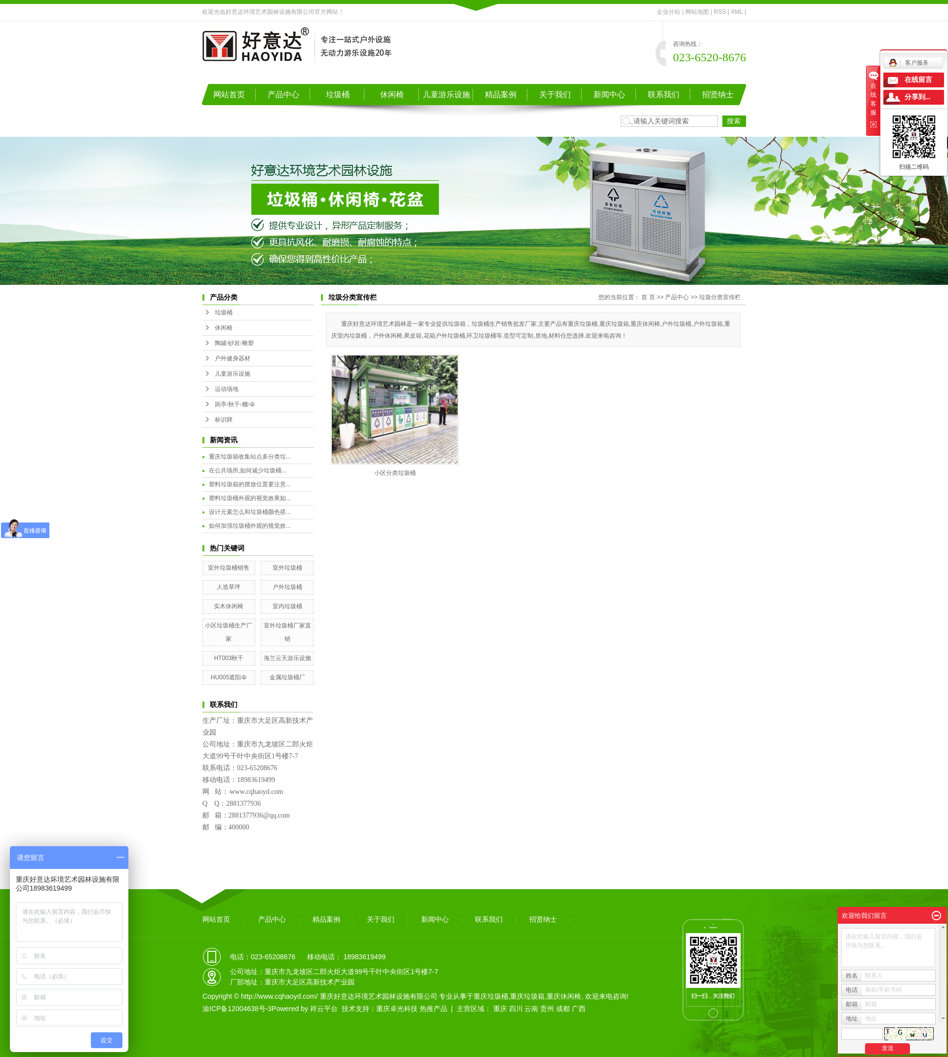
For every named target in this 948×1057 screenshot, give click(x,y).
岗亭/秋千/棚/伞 (235, 404)
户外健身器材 (232, 358)
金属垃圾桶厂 (287, 677)
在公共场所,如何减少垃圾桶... (247, 470)
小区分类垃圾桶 (395, 473)
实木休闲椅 (228, 606)
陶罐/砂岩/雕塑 (234, 343)
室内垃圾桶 (287, 606)
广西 (579, 1009)
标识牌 (224, 419)
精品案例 (500, 94)
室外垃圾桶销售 (228, 567)
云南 (531, 1009)
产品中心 (283, 94)
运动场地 (226, 389)
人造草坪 (228, 587)
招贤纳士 (718, 94)
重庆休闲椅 (564, 996)
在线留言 (918, 79)
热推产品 (433, 1009)
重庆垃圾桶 (491, 996)
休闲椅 (392, 94)
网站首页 (229, 94)
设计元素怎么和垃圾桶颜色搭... (250, 512)
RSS (720, 11)
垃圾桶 (338, 94)
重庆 (500, 1009)
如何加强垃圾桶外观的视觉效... (250, 525)
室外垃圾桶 (287, 567)
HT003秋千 (228, 658)
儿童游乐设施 (446, 94)
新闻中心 (609, 94)
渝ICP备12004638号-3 (237, 1009)
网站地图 (697, 11)
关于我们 (555, 94)
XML (737, 11)
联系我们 (663, 94)
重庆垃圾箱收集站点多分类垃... (250, 456)
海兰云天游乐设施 (287, 658)
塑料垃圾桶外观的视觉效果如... (250, 498)
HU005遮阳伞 (229, 677)
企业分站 (668, 11)
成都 (563, 1009)
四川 (516, 1009)
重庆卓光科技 (397, 1009)
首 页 (648, 297)
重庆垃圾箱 (527, 996)
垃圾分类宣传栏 (720, 297)
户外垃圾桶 (287, 587)
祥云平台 (324, 1009)
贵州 (547, 1009)
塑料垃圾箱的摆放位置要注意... (250, 484)
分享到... (918, 97)
